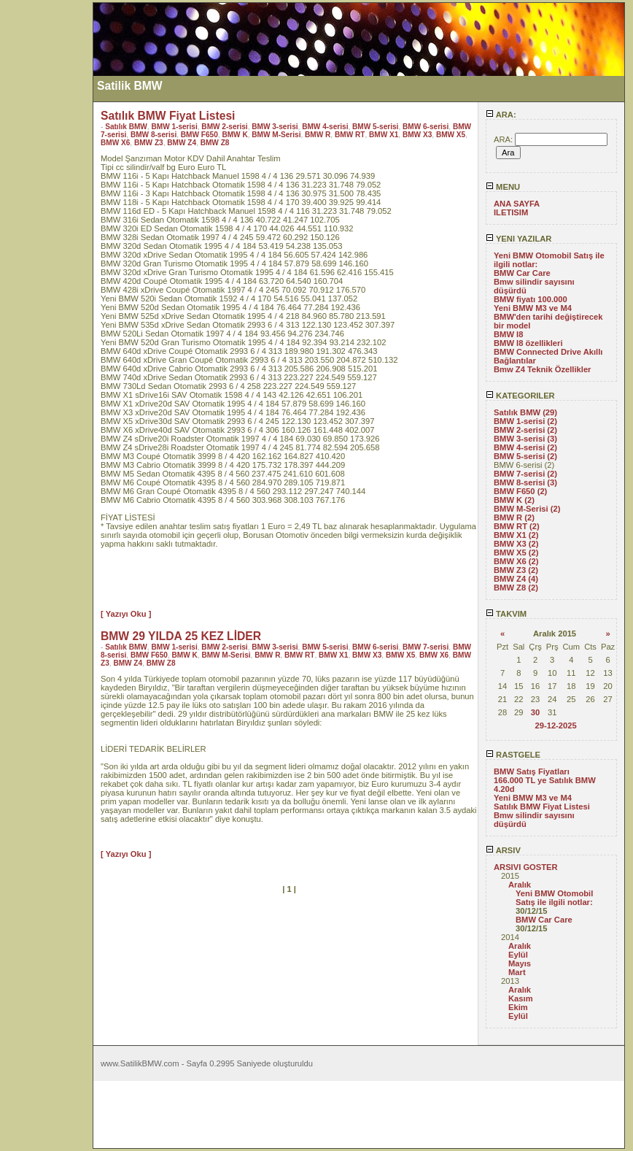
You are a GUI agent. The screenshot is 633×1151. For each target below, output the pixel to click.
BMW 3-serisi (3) (525, 438)
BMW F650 (199, 135)
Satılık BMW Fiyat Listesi (542, 806)
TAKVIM (506, 613)
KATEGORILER (520, 395)
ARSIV (503, 850)
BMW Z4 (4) (516, 578)
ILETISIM (511, 212)
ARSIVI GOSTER (526, 867)
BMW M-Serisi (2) (527, 508)
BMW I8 (508, 334)
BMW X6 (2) (516, 561)
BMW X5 (450, 135)
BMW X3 (417, 135)
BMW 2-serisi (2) (525, 430)
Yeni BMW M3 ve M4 (533, 308)
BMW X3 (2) (516, 543)
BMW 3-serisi (275, 127)
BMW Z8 (215, 143)
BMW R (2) (514, 517)
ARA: (501, 114)
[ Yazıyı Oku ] (126, 613)
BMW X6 (115, 143)
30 (535, 712)
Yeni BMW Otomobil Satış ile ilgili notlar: (554, 897)
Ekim (518, 1007)
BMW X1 (383, 135)
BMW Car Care (522, 273)
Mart (517, 972)
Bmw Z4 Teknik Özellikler (542, 369)
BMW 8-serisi (153, 135)
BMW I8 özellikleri (528, 343)
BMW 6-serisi (425, 127)
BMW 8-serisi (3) (525, 482)
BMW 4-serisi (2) (525, 447)
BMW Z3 (148, 143)
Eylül (518, 954)
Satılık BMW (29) (525, 412)
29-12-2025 (555, 725)
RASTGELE (513, 754)
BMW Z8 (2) (516, 587)
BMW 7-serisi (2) (525, 473)
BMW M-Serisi (276, 135)
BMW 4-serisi (325, 127)
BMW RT (350, 135)
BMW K (234, 135)
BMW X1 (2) (516, 535)
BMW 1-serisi (174, 127)
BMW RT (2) (517, 526)
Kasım (520, 998)
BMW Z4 (181, 143)
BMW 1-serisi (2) (525, 421)
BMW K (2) (514, 500)
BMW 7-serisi (425, 647)
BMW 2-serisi (224, 127)
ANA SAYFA (517, 203)
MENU (503, 186)
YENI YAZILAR (518, 238)
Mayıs (519, 963)
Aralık (519, 884)
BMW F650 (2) (520, 491)
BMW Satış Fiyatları (532, 771)
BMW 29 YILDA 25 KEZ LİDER (181, 636)
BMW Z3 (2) (516, 570)
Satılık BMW (126, 127)
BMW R (317, 135)
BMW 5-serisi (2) (525, 456)
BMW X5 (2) (516, 552)
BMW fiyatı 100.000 (530, 299)
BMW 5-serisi (375, 127)
